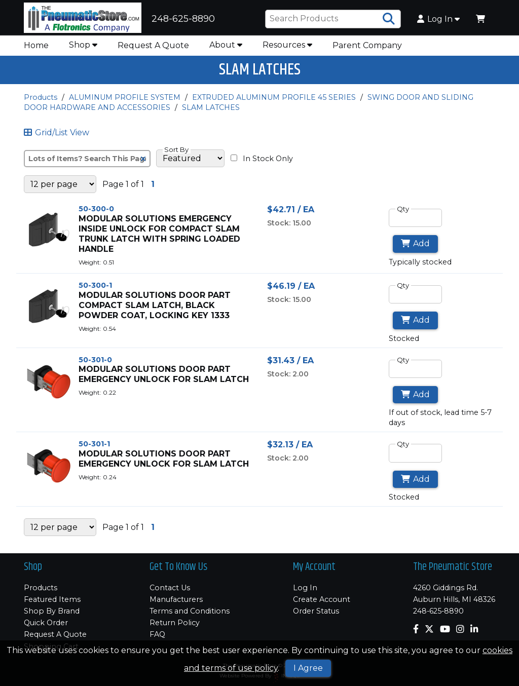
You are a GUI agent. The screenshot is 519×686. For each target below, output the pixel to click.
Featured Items (52, 599)
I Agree (308, 668)
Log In (438, 21)
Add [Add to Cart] (415, 249)
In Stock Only (262, 164)
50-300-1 (95, 290)
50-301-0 (95, 365)
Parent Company (367, 51)
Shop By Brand (52, 611)
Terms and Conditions (190, 611)
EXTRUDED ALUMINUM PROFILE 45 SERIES (274, 102)
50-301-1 (94, 449)
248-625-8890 (438, 611)
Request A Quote (153, 51)
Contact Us (170, 587)
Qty (403, 214)
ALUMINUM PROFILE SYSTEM (124, 102)
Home (36, 51)
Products (40, 102)
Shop (83, 50)
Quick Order (46, 622)
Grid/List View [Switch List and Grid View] (56, 138)
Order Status (316, 611)
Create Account (321, 599)
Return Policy (175, 622)
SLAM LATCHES (211, 113)
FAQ (157, 634)
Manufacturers (176, 599)
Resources (287, 50)
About (225, 50)
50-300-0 (96, 214)
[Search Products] (389, 22)
